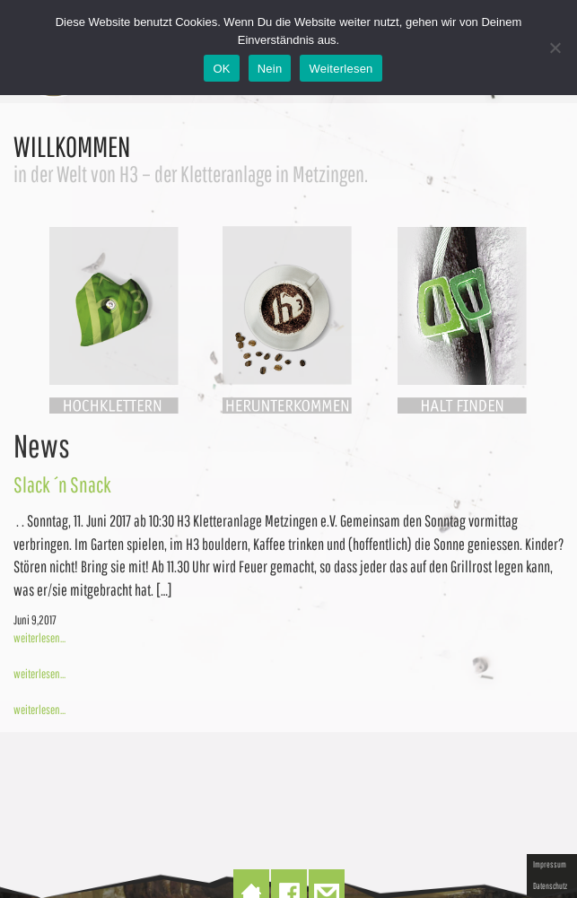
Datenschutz (550, 885)
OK (221, 68)
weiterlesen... (39, 638)
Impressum (549, 864)
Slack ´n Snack (62, 484)
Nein (270, 68)
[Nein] (555, 48)
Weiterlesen (340, 68)
